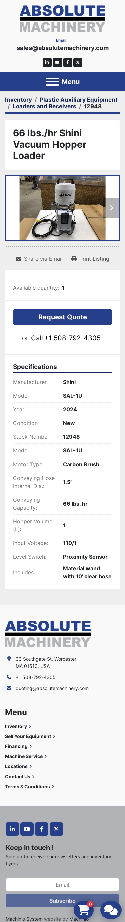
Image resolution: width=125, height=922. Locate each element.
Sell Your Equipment (28, 736)
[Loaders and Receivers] (44, 106)
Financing (16, 746)
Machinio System (24, 919)
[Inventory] (18, 99)
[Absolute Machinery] (48, 633)
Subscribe (62, 900)
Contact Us (17, 776)
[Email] (62, 884)
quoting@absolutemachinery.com (52, 688)
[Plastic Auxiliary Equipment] (79, 99)
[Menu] (52, 82)
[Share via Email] (39, 258)
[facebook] (67, 62)
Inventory (16, 726)
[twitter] (77, 62)
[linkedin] (47, 62)
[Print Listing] (90, 258)
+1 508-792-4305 (72, 338)
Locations (16, 766)
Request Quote (62, 317)
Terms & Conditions (27, 786)
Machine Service (24, 756)
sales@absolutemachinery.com (63, 48)
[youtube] (57, 62)
